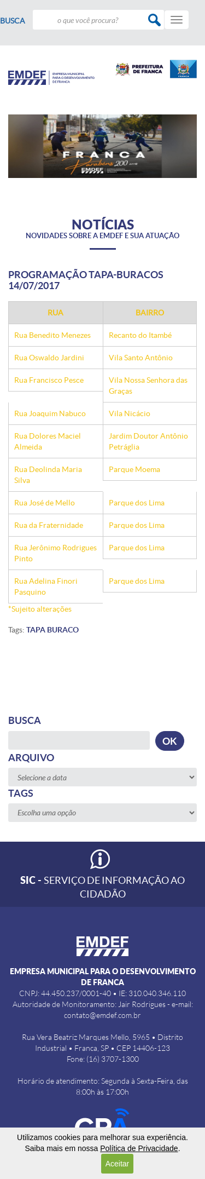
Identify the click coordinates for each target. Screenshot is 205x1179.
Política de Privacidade (139, 1148)
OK (169, 741)
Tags (20, 793)
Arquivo (31, 757)
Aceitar (118, 1163)
